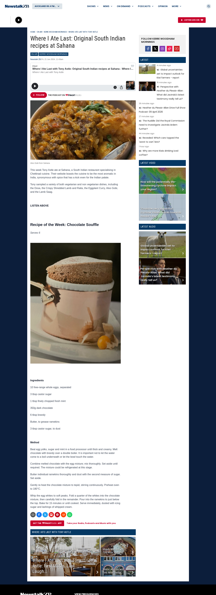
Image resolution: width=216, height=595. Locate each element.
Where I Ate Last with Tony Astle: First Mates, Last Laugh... (56, 566)
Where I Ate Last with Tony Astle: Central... (113, 571)
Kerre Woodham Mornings (55, 32)
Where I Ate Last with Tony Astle (83, 32)
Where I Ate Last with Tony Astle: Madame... (113, 551)
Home (32, 32)
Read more (162, 72)
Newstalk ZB (35, 59)
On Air (39, 32)
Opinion (163, 6)
